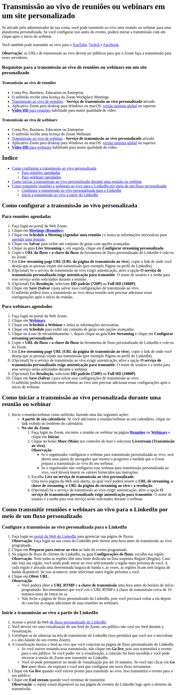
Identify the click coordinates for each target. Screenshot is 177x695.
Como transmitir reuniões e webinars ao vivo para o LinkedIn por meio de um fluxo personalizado (89, 186)
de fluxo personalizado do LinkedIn (78, 622)
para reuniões (31, 110)
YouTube (80, 45)
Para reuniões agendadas (41, 173)
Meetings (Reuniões (45, 230)
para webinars (31, 147)
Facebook (110, 45)
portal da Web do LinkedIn (55, 536)
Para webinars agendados (41, 177)
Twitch (94, 45)
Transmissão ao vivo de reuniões (37, 101)
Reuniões (137, 432)
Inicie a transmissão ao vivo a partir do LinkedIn (60, 195)
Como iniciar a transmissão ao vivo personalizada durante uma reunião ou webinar (77, 181)
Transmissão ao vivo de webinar (37, 138)
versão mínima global (120, 106)
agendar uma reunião (28, 239)
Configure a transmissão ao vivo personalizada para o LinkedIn (71, 190)
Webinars (37, 320)
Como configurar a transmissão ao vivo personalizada (54, 168)
